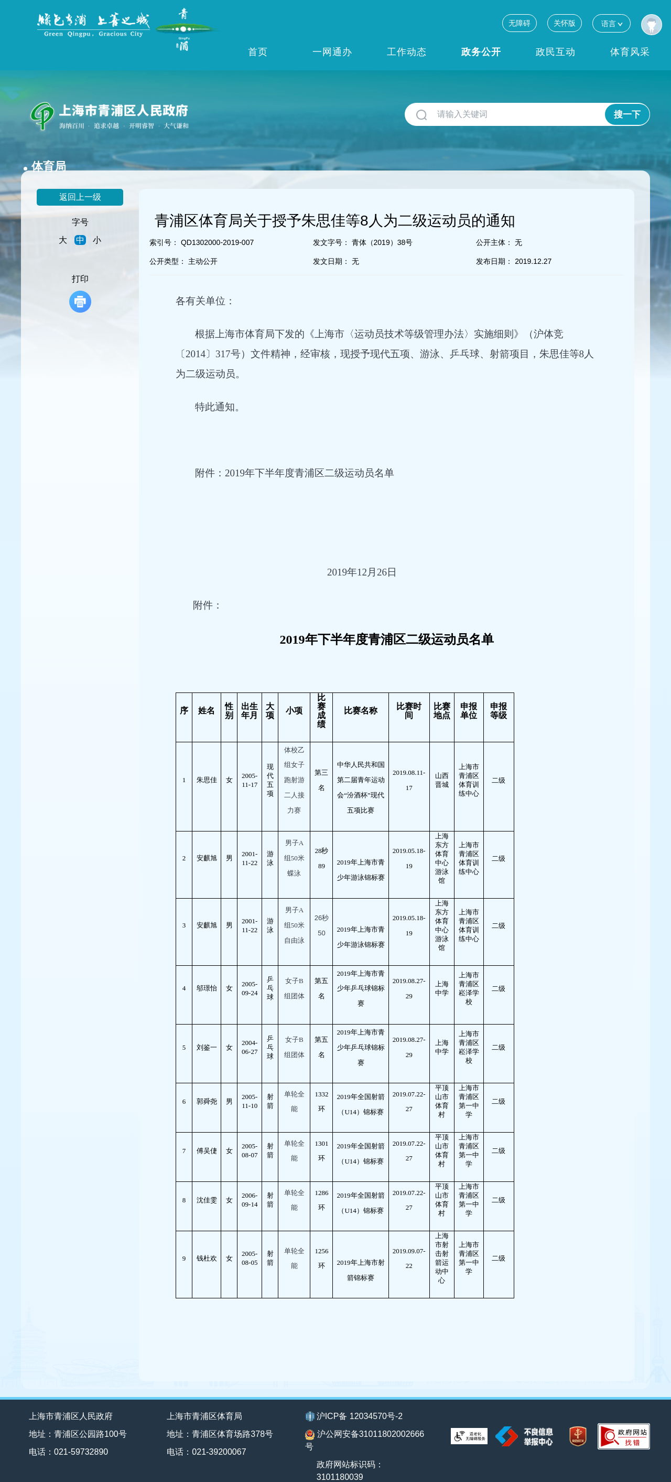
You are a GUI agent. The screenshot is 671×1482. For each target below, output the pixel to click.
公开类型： (167, 244)
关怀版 (565, 23)
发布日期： (494, 244)
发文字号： (331, 225)
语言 (611, 23)
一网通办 (332, 52)
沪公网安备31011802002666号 (365, 1423)
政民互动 (556, 52)
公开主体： (494, 225)
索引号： (164, 225)
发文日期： (331, 244)
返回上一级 (80, 179)
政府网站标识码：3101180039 (350, 1453)
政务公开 (481, 52)
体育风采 (630, 52)
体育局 (216, 110)
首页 (258, 52)
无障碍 (519, 23)
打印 (80, 276)
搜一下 (627, 115)
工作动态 (407, 52)
